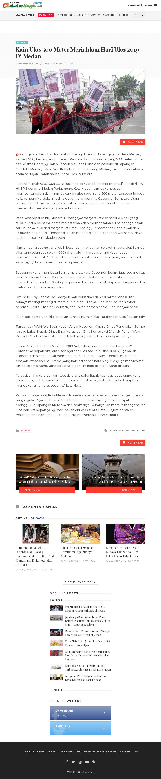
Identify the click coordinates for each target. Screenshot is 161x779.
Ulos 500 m (129, 430)
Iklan (51, 751)
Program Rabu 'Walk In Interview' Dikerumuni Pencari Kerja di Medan (102, 15)
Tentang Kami (33, 751)
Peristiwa (45, 15)
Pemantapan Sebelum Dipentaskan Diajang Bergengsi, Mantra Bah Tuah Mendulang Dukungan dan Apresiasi (35, 556)
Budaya (22, 42)
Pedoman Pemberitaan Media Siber (103, 751)
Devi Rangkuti (28, 63)
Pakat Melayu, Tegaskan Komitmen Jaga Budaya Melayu (77, 552)
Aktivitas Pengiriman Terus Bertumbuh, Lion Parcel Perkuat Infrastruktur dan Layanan (87, 655)
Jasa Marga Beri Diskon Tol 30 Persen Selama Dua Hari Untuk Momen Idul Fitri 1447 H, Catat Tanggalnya (88, 620)
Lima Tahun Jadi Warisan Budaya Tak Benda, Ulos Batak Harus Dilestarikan (123, 552)
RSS (135, 751)
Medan (141, 430)
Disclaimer (66, 751)
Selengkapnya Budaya (80, 581)
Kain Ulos (116, 430)
